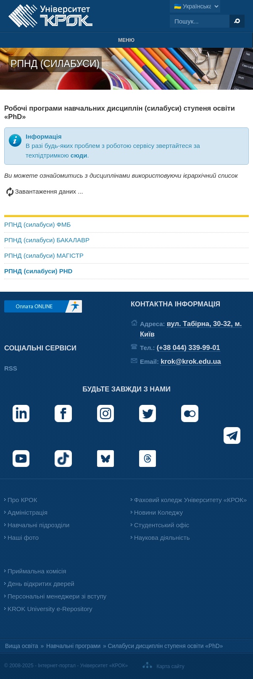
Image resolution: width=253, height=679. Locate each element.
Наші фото (23, 537)
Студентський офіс (161, 525)
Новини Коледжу (158, 512)
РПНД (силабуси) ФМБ (37, 224)
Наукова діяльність (162, 537)
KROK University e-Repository (50, 608)
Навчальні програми (73, 646)
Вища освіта (21, 646)
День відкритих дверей (41, 583)
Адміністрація (27, 512)
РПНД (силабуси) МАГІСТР (44, 255)
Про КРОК (22, 499)
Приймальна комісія (37, 571)
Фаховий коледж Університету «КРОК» (190, 499)
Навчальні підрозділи (38, 525)
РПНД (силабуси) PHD (38, 271)
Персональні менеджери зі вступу (57, 596)
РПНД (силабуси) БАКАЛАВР (47, 240)
